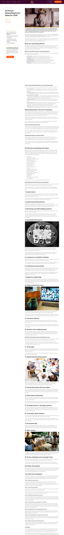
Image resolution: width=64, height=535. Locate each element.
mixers (28, 198)
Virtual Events (8, 1)
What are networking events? (11, 32)
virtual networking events (41, 314)
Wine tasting (27, 452)
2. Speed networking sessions (11, 39)
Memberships (14, 1)
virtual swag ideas (50, 273)
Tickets (4, 1)
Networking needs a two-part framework (11, 34)
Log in (50, 1)
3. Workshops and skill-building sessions (12, 41)
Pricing (19, 1)
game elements (29, 510)
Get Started (10, 56)
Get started (58, 1)
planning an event (43, 477)
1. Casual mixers (9, 37)
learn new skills (53, 210)
